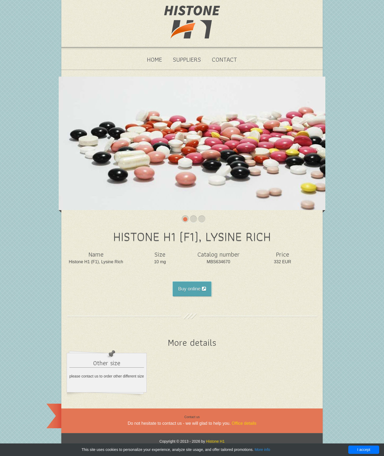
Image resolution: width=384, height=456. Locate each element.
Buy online (192, 289)
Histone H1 (215, 441)
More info (262, 449)
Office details (244, 423)
